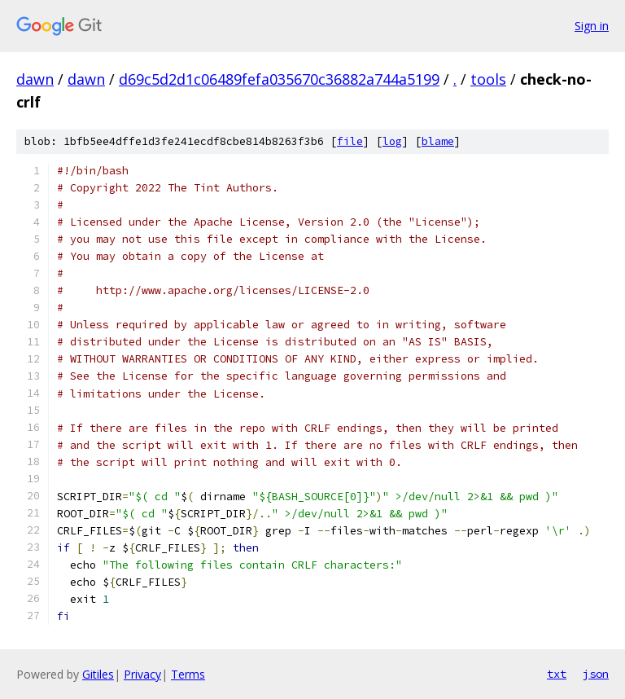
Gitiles (98, 674)
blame (438, 141)
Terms (188, 674)
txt (556, 673)
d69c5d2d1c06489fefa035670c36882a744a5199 (279, 79)
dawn (35, 79)
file (350, 141)
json (596, 673)
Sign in (592, 25)
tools (488, 79)
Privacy (142, 674)
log (392, 141)
